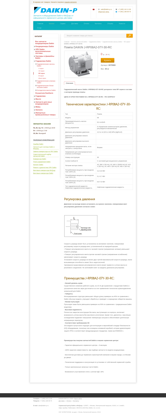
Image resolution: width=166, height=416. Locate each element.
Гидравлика (41, 96)
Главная (40, 23)
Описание (69, 83)
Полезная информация (43, 140)
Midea (38, 107)
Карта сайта (78, 398)
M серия (41, 76)
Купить (107, 60)
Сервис (63, 23)
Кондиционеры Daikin (45, 46)
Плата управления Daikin (41, 162)
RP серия (41, 73)
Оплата (86, 23)
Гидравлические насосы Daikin (46, 65)
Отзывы (110, 23)
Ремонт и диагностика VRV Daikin (44, 167)
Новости (122, 23)
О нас (39, 28)
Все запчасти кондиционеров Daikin (44, 42)
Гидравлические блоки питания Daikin (45, 86)
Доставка (74, 23)
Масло (38, 99)
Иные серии (42, 78)
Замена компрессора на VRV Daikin (45, 151)
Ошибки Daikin (38, 144)
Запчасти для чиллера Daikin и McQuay (44, 147)
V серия (40, 68)
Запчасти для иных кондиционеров (43, 103)
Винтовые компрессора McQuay (44, 170)
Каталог (51, 23)
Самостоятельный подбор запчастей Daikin (42, 155)
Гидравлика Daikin (43, 61)
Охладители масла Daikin (46, 90)
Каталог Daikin (38, 165)
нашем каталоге (71, 2)
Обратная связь (103, 12)
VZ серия (41, 71)
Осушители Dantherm (44, 93)
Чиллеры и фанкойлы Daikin (44, 57)
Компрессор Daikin (39, 159)
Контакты (98, 23)
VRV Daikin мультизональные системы (43, 51)
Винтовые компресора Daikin (43, 173)
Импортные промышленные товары (45, 114)
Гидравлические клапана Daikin (46, 82)
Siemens (39, 110)
